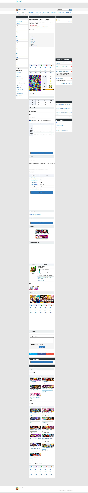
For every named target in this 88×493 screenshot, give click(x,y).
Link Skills (18, 23)
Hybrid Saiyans (19, 80)
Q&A (23, 12)
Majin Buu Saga (19, 85)
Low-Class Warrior (19, 93)
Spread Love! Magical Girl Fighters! (35, 397)
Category (33, 41)
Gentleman (34, 182)
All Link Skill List (42, 192)
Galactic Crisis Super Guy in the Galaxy (48, 447)
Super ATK (33, 38)
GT (34, 186)
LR (30, 67)
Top (17, 12)
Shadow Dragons (34, 177)
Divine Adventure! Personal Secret (35, 421)
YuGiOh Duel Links (59, 125)
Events (32, 44)
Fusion (17, 74)
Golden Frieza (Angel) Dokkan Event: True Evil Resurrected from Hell (48, 389)
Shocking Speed (43, 277)
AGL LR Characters (59, 78)
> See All (70, 21)
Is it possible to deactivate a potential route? (63, 105)
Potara (17, 91)
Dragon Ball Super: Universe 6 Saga (48, 429)
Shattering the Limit (34, 188)
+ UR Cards (68, 12)
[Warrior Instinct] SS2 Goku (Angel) (62, 71)
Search (70, 9)
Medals (32, 42)
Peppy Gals (18, 76)
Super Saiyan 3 (19, 95)
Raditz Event (53, 12)
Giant (17, 97)
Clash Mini (58, 128)
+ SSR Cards (61, 12)
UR (30, 70)
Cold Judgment (34, 184)
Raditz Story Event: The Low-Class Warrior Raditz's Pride (62, 67)
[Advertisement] (44, 5)
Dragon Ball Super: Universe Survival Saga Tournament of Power (35, 413)
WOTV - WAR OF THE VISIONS (62, 130)
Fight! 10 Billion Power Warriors (35, 457)
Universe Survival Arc (20, 89)
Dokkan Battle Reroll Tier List (28, 14)
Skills (32, 39)
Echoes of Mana (59, 122)
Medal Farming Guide (41, 222)
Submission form (42, 362)
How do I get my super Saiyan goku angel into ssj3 (64, 113)
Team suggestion (34, 45)
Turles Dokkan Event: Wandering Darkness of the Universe (35, 448)
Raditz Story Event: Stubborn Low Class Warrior (35, 429)
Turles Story (38, 12)
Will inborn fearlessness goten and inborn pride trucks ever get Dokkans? (64, 109)
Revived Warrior (19, 87)
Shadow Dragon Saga (35, 214)
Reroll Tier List (19, 21)
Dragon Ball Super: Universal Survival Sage (48, 421)
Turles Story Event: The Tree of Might (48, 438)
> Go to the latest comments (66, 83)
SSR (31, 72)
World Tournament (19, 78)
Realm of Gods (19, 72)
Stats (32, 36)
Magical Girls (46, 12)
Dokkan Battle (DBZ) (22, 9)
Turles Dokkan (31, 12)
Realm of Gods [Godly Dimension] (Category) (62, 62)
